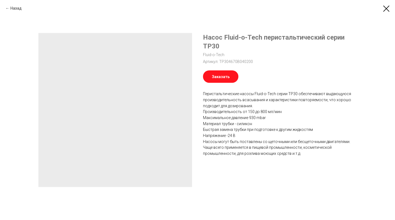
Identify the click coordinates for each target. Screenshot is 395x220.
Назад (16, 8)
